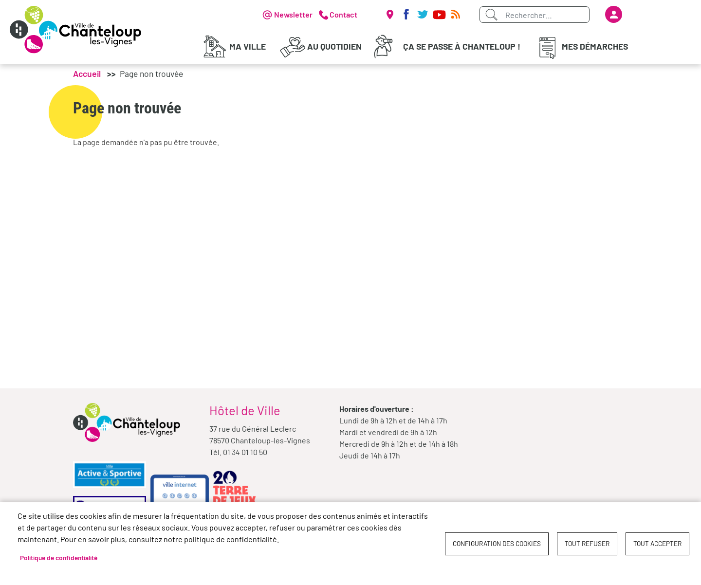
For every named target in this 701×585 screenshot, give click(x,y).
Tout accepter (657, 543)
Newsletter (293, 14)
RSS (455, 14)
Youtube (439, 14)
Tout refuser (587, 543)
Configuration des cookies (497, 543)
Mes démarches (595, 46)
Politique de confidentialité (58, 557)
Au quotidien (334, 46)
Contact (343, 14)
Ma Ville (247, 46)
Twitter (422, 14)
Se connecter (613, 14)
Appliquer (491, 14)
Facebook (406, 14)
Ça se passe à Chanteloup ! (461, 46)
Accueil (87, 75)
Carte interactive (389, 14)
